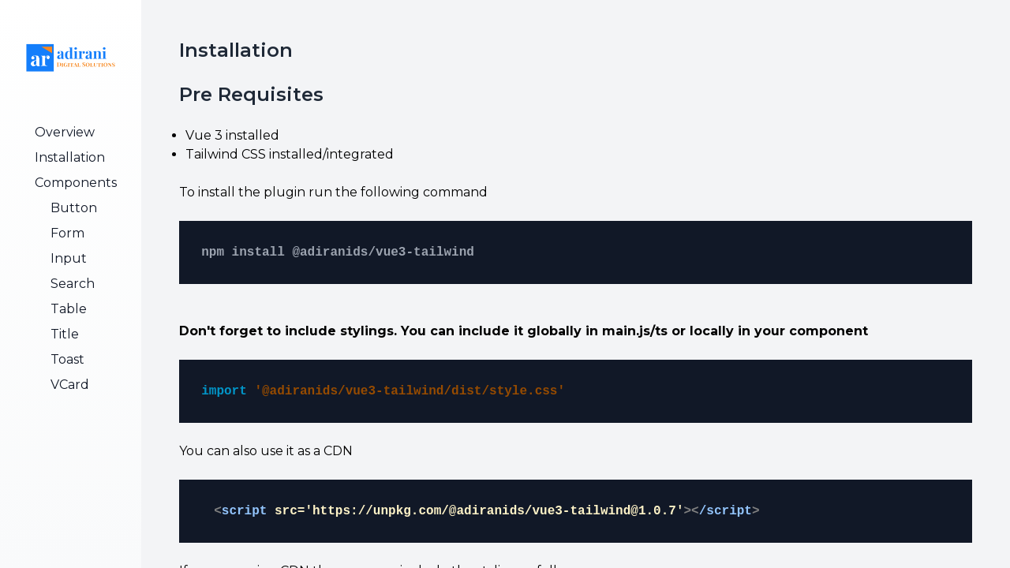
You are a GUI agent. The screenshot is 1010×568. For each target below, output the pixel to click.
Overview (65, 132)
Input (68, 258)
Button (73, 207)
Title (64, 334)
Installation (70, 157)
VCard (69, 384)
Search (72, 283)
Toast (67, 359)
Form (67, 233)
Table (68, 308)
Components (75, 182)
